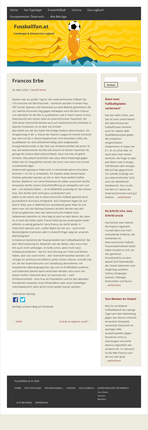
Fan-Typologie (33, 10)
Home (14, 10)
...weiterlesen (123, 197)
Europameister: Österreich (27, 16)
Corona (76, 10)
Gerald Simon (38, 89)
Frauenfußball (57, 10)
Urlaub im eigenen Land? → (75, 321)
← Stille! (17, 321)
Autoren (101, 395)
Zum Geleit (103, 392)
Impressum (41, 402)
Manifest (102, 399)
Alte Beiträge (58, 16)
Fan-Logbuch (95, 10)
